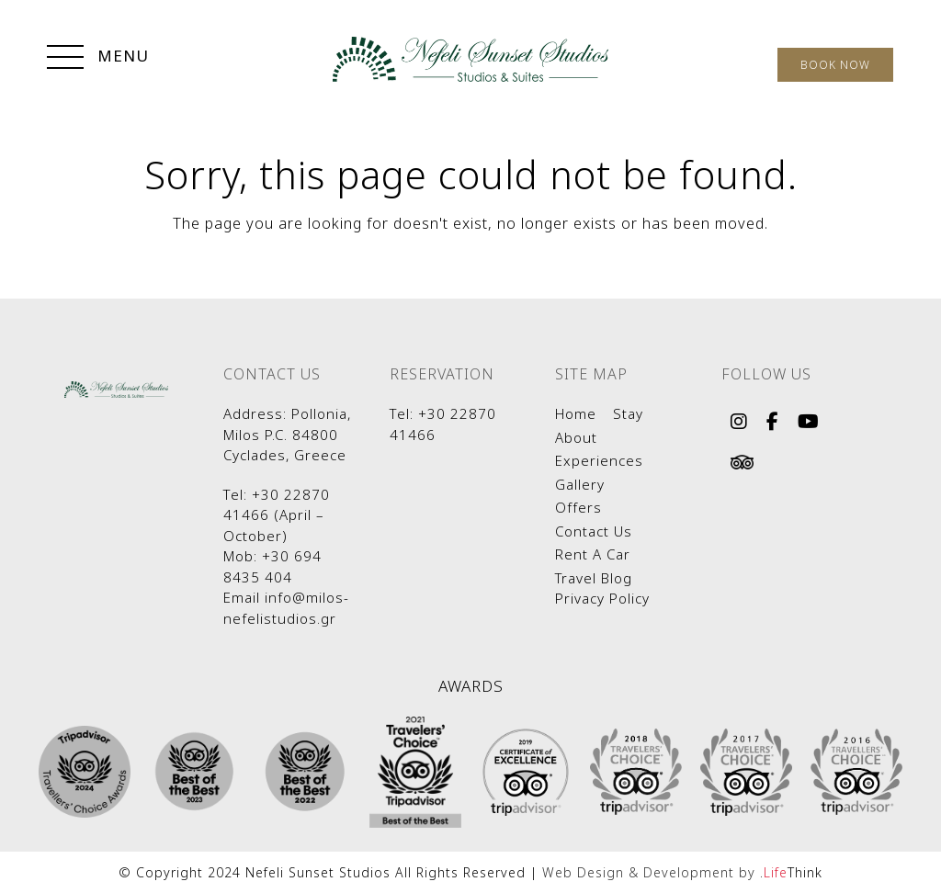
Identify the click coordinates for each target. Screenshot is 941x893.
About (576, 437)
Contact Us (593, 531)
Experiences (599, 460)
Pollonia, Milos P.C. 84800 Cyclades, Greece (287, 434)
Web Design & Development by (682, 872)
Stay (628, 413)
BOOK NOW (835, 65)
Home (575, 413)
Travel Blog (594, 578)
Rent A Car (592, 554)
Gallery (580, 484)
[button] (98, 59)
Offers (578, 507)
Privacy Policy (602, 598)
